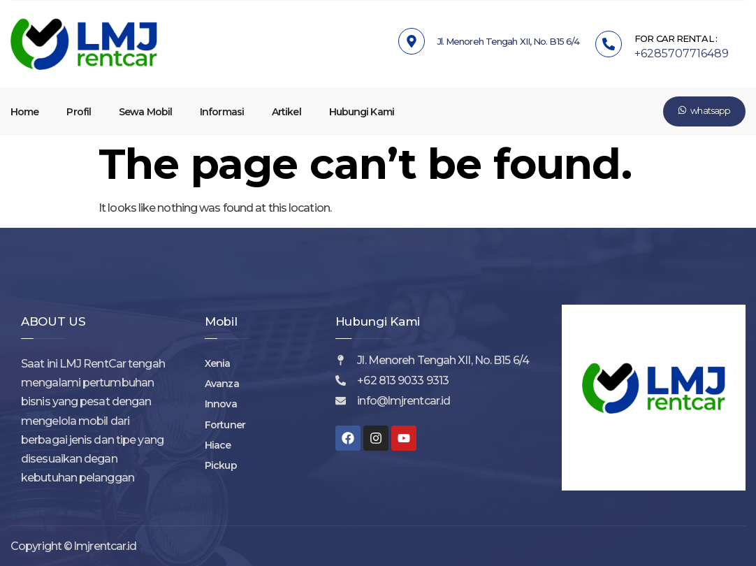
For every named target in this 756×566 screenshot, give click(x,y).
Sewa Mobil (145, 112)
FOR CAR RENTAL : (675, 38)
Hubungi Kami (361, 112)
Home (24, 112)
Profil (78, 112)
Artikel (286, 112)
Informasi (222, 112)
